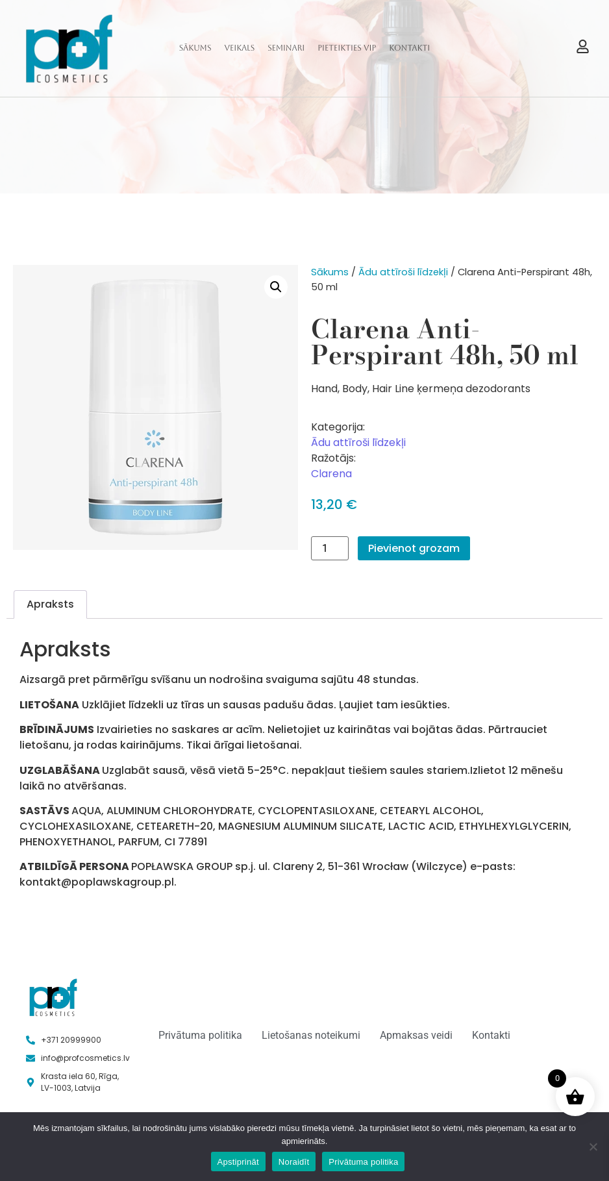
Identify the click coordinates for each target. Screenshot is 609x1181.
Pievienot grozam (414, 548)
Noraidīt (294, 1162)
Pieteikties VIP (346, 48)
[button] (276, 287)
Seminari (285, 48)
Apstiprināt (238, 1162)
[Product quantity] (330, 548)
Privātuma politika (363, 1162)
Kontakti (409, 48)
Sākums (195, 48)
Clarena (331, 473)
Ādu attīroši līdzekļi (403, 272)
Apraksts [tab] (50, 604)
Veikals (239, 48)
